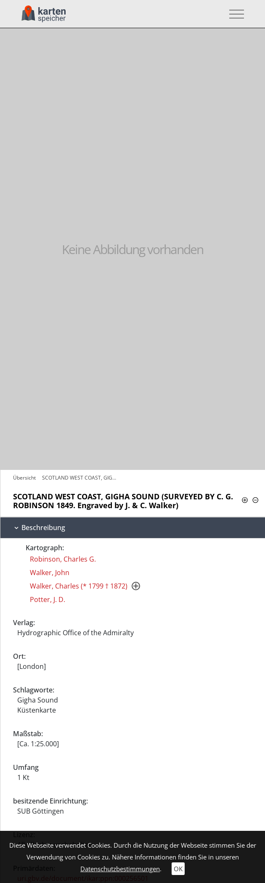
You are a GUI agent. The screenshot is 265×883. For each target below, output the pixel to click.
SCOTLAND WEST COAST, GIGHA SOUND (81, 477)
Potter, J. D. (47, 599)
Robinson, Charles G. (63, 559)
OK (178, 868)
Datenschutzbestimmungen (120, 868)
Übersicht (24, 477)
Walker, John (49, 572)
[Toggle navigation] (234, 14)
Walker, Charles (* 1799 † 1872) (78, 586)
